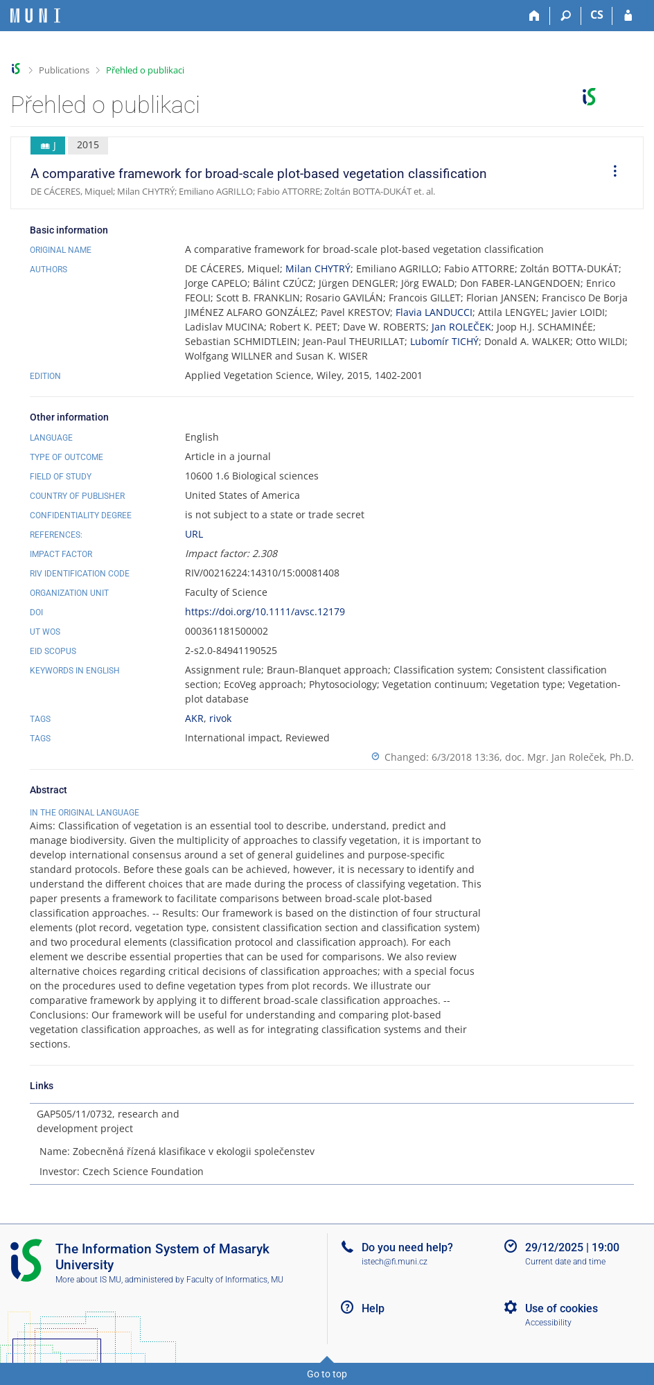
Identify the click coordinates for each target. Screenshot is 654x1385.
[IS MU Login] (628, 16)
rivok (220, 718)
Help (373, 1308)
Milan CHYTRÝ (318, 268)
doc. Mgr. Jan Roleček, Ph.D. (569, 757)
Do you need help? (407, 1247)
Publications (64, 70)
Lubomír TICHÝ (444, 341)
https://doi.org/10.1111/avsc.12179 (265, 611)
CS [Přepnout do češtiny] (596, 14)
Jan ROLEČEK (461, 326)
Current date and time (565, 1262)
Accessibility (548, 1322)
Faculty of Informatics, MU (234, 1280)
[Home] (534, 16)
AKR (194, 718)
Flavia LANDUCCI (434, 312)
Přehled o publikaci (145, 70)
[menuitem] (610, 173)
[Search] (565, 16)
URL (194, 533)
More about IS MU (88, 1280)
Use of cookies (561, 1308)
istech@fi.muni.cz (394, 1262)
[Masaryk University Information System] (35, 15)
